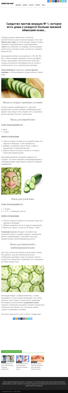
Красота (31, 5)
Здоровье (18, 5)
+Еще (44, 5)
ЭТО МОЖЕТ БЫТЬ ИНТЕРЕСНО (11, 351)
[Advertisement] (34, 14)
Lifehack (37, 5)
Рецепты (25, 5)
